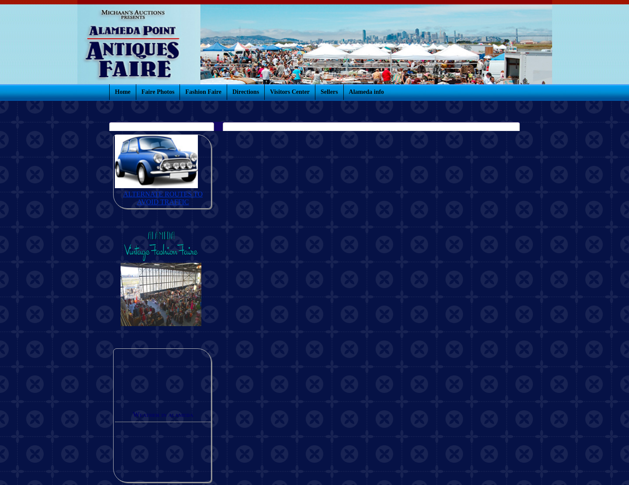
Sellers (329, 92)
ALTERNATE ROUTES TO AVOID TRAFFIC (163, 198)
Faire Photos (158, 92)
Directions (245, 92)
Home (123, 92)
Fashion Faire (203, 92)
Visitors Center (290, 92)
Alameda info (366, 92)
